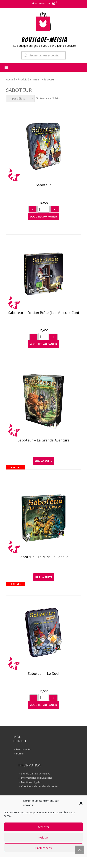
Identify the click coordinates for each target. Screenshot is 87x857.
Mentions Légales (31, 782)
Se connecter (42, 3)
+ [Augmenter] (55, 209)
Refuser (43, 837)
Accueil (10, 79)
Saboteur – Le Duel (43, 674)
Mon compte (23, 749)
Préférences (43, 848)
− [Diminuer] (32, 209)
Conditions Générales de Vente (39, 786)
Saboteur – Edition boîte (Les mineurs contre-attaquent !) (43, 313)
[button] (81, 803)
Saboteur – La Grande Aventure (43, 440)
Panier (20, 753)
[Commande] (20, 98)
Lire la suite (43, 460)
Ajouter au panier (43, 216)
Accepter (43, 827)
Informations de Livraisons (36, 777)
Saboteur (43, 185)
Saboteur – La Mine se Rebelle (43, 557)
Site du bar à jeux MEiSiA (35, 773)
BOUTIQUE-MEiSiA (45, 39)
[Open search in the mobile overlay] (43, 55)
